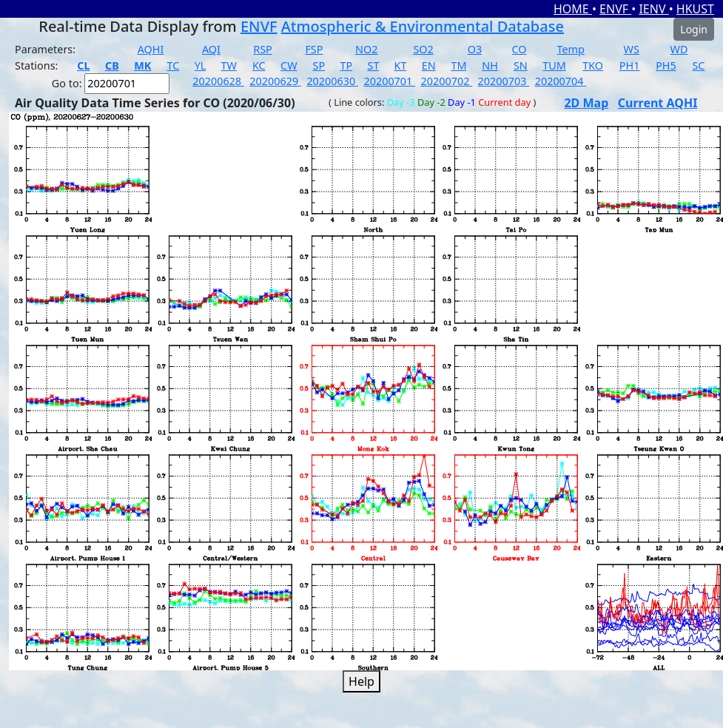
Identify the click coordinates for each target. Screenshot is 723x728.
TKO (592, 65)
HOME (573, 9)
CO (519, 49)
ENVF (615, 9)
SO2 (423, 49)
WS (631, 49)
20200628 (218, 81)
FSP (314, 49)
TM (458, 65)
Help (361, 681)
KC (259, 65)
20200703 (504, 81)
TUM (554, 65)
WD (679, 49)
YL (200, 65)
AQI (211, 49)
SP (319, 65)
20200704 (561, 81)
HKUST (695, 9)
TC (173, 65)
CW (288, 65)
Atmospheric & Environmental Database (422, 26)
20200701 (389, 81)
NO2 (366, 49)
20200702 (447, 81)
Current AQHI (658, 103)
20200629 (275, 81)
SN (521, 65)
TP (346, 65)
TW (229, 65)
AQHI (151, 49)
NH (490, 65)
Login (693, 29)
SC (698, 65)
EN (429, 65)
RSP (262, 49)
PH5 (666, 65)
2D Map (586, 103)
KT (400, 65)
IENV (653, 9)
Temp (570, 49)
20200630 (332, 81)
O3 (475, 49)
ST (373, 65)
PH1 (629, 65)
